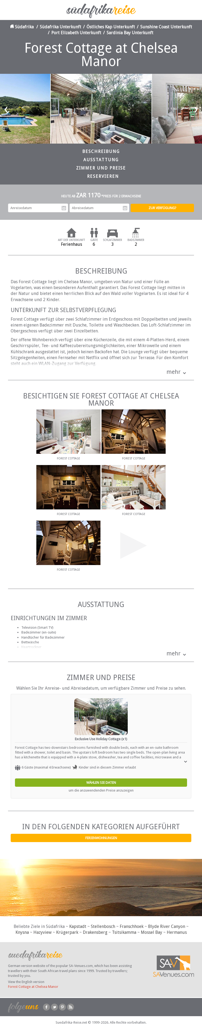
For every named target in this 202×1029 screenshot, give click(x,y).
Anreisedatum (64, 208)
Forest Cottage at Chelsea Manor (33, 987)
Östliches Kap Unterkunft (111, 26)
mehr (173, 372)
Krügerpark (67, 932)
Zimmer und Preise (101, 168)
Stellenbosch (103, 926)
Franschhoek (131, 926)
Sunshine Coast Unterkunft (166, 26)
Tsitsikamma (124, 932)
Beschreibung (101, 151)
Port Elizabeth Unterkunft (76, 32)
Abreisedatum (125, 208)
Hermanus (177, 932)
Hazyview (42, 932)
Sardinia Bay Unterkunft (130, 32)
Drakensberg (95, 932)
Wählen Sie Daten (101, 783)
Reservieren (103, 176)
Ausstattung (101, 159)
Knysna (22, 932)
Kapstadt (77, 926)
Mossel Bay (151, 932)
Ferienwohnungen (101, 838)
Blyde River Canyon (166, 926)
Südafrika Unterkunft (60, 26)
